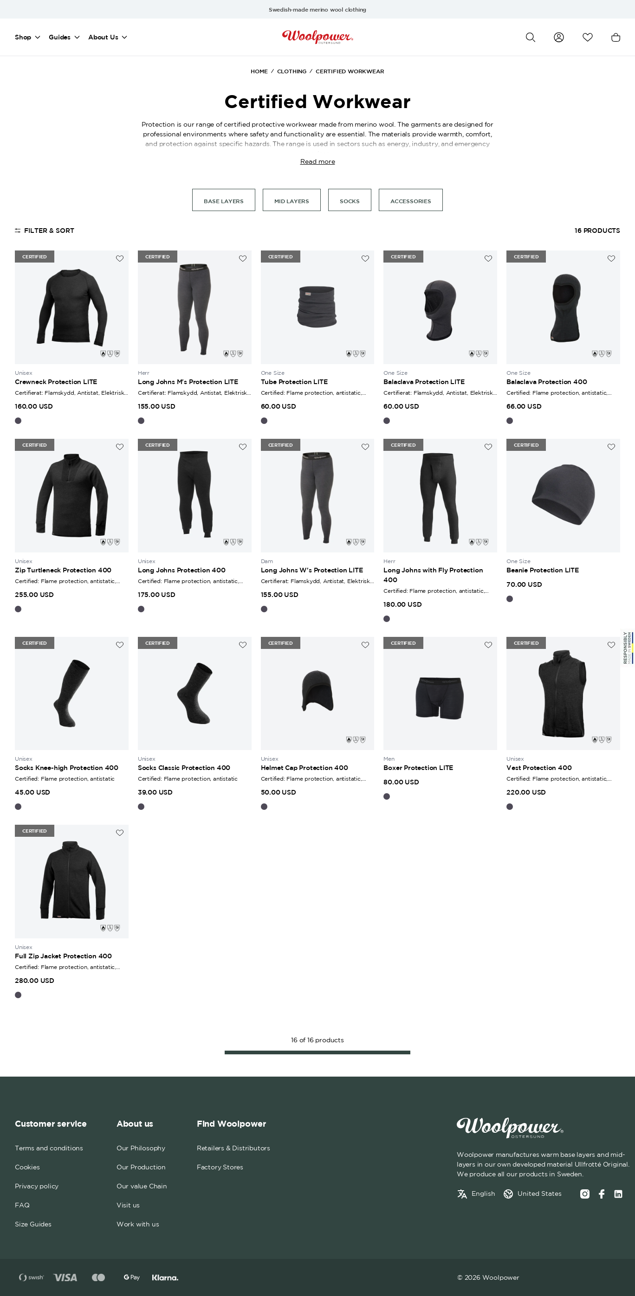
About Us (103, 37)
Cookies (27, 1167)
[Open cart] (616, 37)
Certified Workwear (350, 71)
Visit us (128, 1205)
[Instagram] (585, 1194)
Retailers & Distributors (233, 1148)
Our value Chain (142, 1186)
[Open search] (530, 37)
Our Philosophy (141, 1148)
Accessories (410, 201)
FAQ (22, 1205)
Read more (317, 161)
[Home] (317, 37)
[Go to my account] (559, 37)
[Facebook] (601, 1194)
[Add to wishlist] (120, 258)
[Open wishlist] (587, 37)
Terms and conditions (49, 1148)
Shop (23, 37)
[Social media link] (618, 1194)
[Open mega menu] (37, 37)
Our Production (141, 1167)
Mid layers (291, 201)
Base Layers (224, 201)
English (483, 1193)
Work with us (138, 1224)
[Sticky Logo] (627, 648)
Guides (60, 37)
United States (540, 1193)
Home (259, 71)
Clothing (291, 71)
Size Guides (33, 1224)
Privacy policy (36, 1186)
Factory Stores (220, 1167)
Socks (350, 201)
